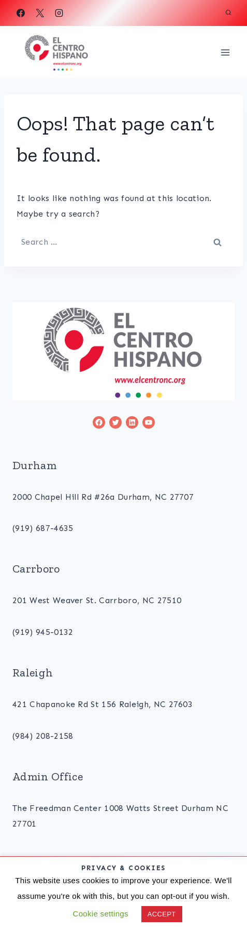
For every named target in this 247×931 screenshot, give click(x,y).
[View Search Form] (228, 13)
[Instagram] (59, 13)
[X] (40, 13)
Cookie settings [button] (100, 913)
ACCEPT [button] (162, 914)
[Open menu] (225, 52)
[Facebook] (20, 13)
